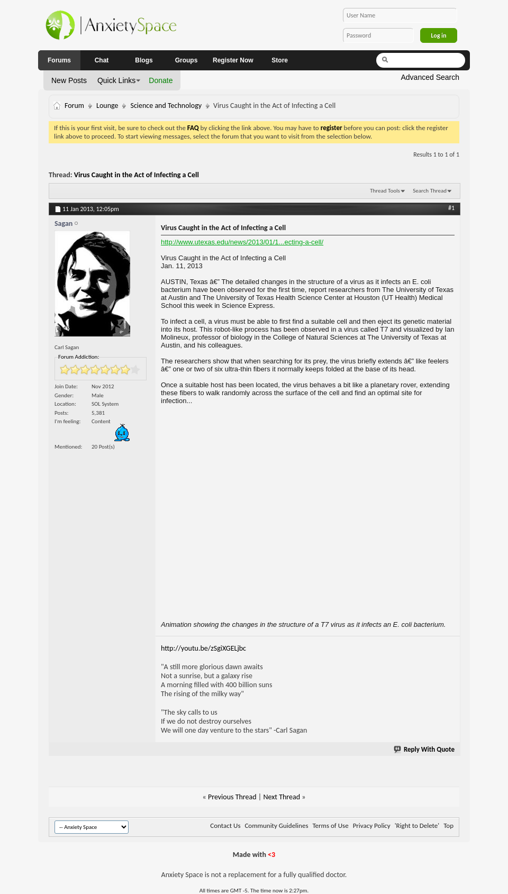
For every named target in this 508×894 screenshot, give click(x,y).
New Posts (69, 80)
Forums (59, 60)
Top (448, 825)
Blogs (143, 60)
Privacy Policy (372, 825)
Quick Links (116, 80)
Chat (102, 60)
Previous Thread (232, 796)
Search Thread (430, 190)
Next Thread (281, 796)
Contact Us (225, 825)
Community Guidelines (276, 825)
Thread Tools (385, 190)
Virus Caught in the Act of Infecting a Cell (136, 174)
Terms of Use (330, 825)
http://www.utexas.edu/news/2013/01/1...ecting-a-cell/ (242, 242)
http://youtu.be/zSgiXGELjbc (203, 648)
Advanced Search (430, 77)
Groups (186, 60)
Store (279, 60)
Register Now (233, 60)
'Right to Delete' (417, 825)
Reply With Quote (425, 749)
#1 (451, 208)
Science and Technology (166, 105)
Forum (74, 105)
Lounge (107, 105)
